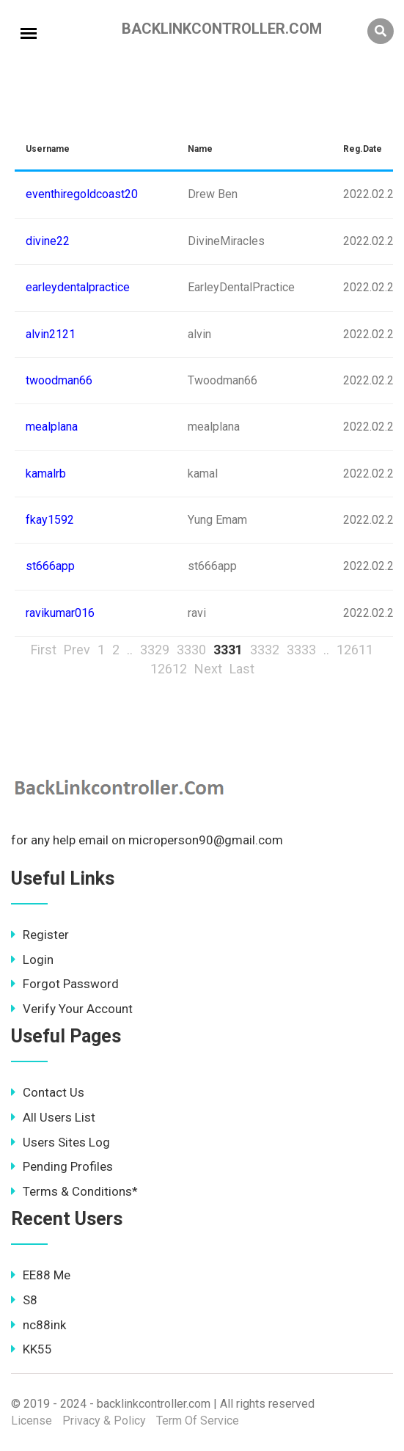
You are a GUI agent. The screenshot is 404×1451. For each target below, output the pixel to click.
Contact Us (47, 1092)
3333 (301, 649)
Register (40, 934)
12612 (168, 668)
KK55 (31, 1349)
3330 (191, 649)
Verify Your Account (72, 1008)
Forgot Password (65, 983)
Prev (77, 649)
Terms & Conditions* (74, 1191)
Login (32, 959)
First (43, 649)
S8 (24, 1300)
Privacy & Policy (104, 1421)
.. (130, 649)
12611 (355, 649)
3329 (154, 649)
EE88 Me (40, 1275)
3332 (264, 649)
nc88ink (38, 1324)
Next (208, 668)
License (31, 1421)
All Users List (53, 1117)
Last (241, 668)
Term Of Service (197, 1421)
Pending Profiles (62, 1166)
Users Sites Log (60, 1142)
